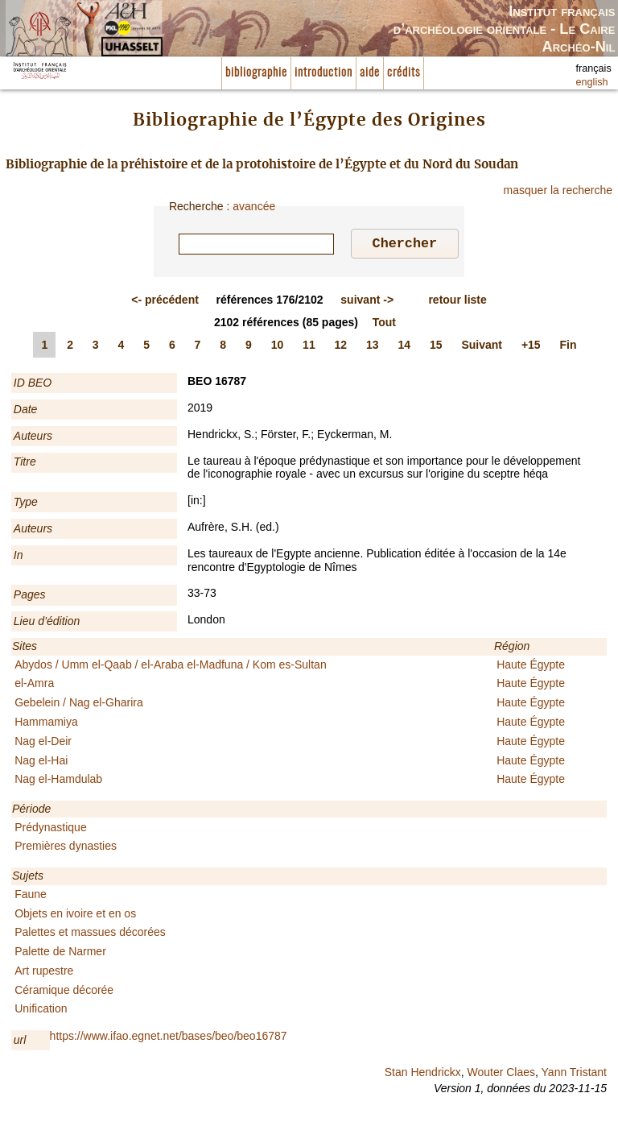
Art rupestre (43, 973)
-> (366, 302)
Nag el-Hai (41, 762)
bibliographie (256, 73)
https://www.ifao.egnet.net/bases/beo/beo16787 (168, 1038)
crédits (403, 73)
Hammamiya (46, 724)
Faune (30, 896)
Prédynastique (50, 829)
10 (277, 347)
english (592, 82)
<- (165, 302)
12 (341, 347)
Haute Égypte (530, 666)
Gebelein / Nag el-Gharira (78, 704)
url (20, 1042)
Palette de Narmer (60, 953)
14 (404, 347)
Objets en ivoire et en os (75, 915)
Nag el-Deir (43, 743)
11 (309, 347)
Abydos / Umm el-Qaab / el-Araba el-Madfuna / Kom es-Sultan (170, 666)
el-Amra (34, 685)
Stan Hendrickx (423, 1074)
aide (370, 73)
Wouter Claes (501, 1074)
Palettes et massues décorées (90, 934)
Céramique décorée (63, 992)
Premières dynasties (65, 848)
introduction (323, 73)
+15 (531, 347)
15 (436, 347)
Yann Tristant (574, 1074)
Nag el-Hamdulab (58, 781)
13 (372, 347)
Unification (40, 1010)
